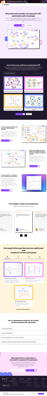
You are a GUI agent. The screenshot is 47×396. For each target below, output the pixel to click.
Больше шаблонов (29, 115)
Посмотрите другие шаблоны (23, 310)
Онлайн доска (14, 380)
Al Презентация (29, 383)
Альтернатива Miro (15, 385)
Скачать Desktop (29, 25)
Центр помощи (36, 383)
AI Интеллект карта (30, 382)
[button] (21, 237)
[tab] (6, 385)
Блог (35, 380)
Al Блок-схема (29, 385)
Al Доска (28, 380)
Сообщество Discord (37, 386)
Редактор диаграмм (15, 383)
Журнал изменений (37, 385)
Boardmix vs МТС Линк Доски (23, 382)
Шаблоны (35, 382)
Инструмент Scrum (15, 382)
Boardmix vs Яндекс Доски (23, 380)
